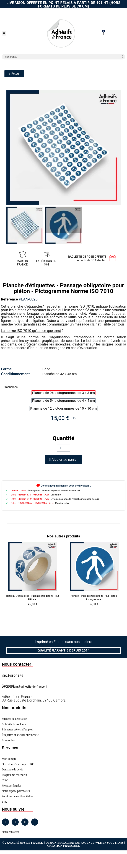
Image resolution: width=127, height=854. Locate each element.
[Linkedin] (24, 822)
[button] (4, 33)
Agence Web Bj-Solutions (102, 842)
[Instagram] (15, 822)
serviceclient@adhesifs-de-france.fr (24, 686)
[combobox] (59, 56)
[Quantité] (63, 448)
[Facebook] (5, 822)
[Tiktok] (34, 822)
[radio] (64, 392)
